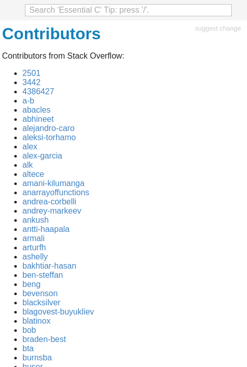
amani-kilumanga (53, 183)
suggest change (218, 28)
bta (28, 348)
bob (29, 330)
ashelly (35, 256)
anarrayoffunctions (55, 192)
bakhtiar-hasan (49, 265)
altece (33, 174)
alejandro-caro (48, 128)
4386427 (38, 91)
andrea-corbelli (49, 201)
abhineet (37, 119)
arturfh (34, 247)
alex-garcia (42, 155)
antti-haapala (46, 229)
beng (31, 284)
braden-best (44, 339)
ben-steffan (42, 275)
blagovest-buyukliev (58, 311)
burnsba (37, 357)
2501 (31, 73)
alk (27, 165)
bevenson (40, 293)
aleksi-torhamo (49, 137)
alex (29, 146)
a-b (28, 100)
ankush (35, 220)
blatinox (36, 321)
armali (33, 238)
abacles (36, 110)
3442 (31, 82)
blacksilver (41, 302)
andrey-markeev (51, 210)
